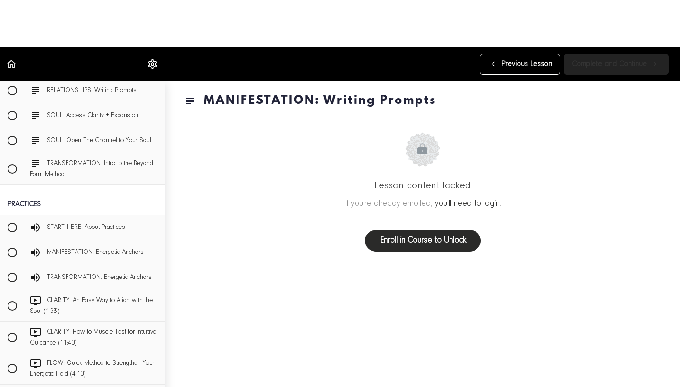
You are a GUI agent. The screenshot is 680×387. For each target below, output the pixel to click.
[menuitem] (153, 64)
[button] (12, 64)
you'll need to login (467, 204)
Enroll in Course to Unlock (423, 240)
